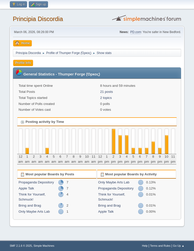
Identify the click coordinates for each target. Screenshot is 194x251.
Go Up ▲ (178, 245)
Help (145, 245)
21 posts (106, 92)
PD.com (135, 32)
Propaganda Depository (36, 182)
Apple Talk (26, 188)
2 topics (106, 98)
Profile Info (23, 63)
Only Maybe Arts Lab (34, 211)
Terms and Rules (160, 245)
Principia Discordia (38, 18)
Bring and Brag (29, 205)
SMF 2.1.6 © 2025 (21, 245)
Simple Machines (44, 245)
